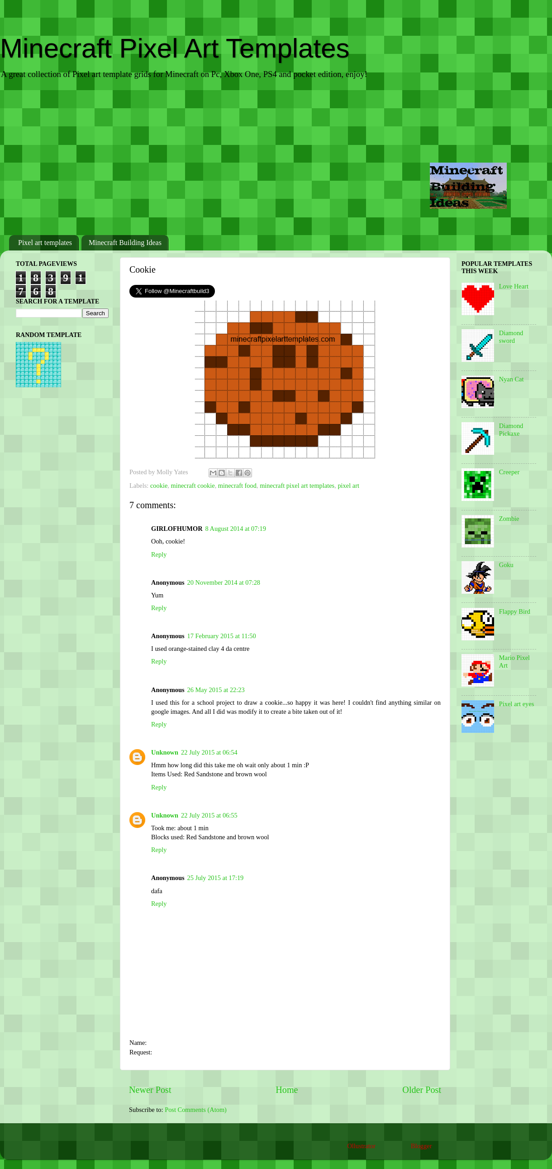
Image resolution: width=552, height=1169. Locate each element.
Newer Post (150, 1090)
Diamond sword (511, 336)
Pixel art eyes (516, 703)
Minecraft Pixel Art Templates (175, 48)
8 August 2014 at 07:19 (235, 528)
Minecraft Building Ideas (125, 242)
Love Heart (513, 286)
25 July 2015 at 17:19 (215, 877)
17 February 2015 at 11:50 (221, 636)
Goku (506, 564)
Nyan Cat (511, 379)
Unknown (164, 752)
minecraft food (237, 485)
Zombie (509, 518)
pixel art (348, 485)
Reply (159, 554)
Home (287, 1090)
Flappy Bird (514, 611)
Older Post (421, 1090)
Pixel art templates (45, 242)
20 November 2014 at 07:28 (223, 582)
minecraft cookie (193, 485)
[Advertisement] (276, 158)
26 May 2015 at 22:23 (216, 689)
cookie (158, 485)
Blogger (421, 1146)
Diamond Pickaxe (511, 429)
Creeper (509, 472)
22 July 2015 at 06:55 (209, 815)
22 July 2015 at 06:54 (209, 752)
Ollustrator (361, 1146)
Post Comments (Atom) (196, 1109)
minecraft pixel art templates (297, 485)
